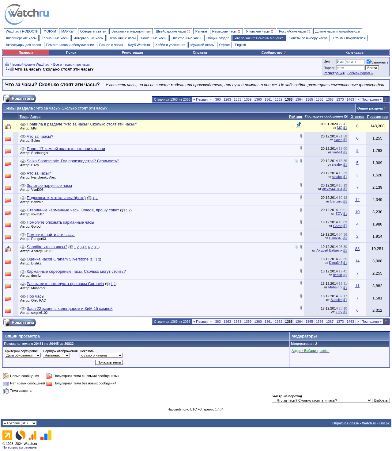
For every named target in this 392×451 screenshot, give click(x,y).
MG (35, 128)
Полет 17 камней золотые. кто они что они (66, 148)
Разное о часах (111, 45)
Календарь (354, 52)
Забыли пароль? (360, 73)
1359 (247, 99)
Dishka (38, 263)
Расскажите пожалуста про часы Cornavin (65, 283)
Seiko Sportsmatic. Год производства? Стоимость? (73, 161)
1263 (227, 99)
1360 (258, 99)
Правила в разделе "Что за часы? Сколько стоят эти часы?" (82, 124)
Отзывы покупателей (349, 38)
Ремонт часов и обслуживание (70, 45)
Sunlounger (41, 153)
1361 (268, 99)
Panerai (201, 31)
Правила (26, 52)
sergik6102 (41, 312)
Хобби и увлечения (170, 45)
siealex (337, 164)
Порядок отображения (60, 351)
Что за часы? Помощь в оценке (259, 38)
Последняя (372, 99)
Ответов (357, 116)
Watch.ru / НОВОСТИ (22, 31)
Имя (326, 62)
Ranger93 (40, 239)
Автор (35, 116)
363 (218, 99)
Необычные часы (122, 38)
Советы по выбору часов (308, 38)
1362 (278, 99)
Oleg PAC (40, 300)
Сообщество (273, 52)
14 (357, 199)
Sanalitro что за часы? (47, 247)
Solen (37, 140)
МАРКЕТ (68, 31)
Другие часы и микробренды (337, 31)
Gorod (37, 226)
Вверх (384, 423)
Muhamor (39, 288)
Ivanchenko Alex (45, 177)
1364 (299, 99)
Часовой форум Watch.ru (29, 64)
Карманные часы (55, 38)
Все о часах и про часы (71, 64)
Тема (24, 116)
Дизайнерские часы (21, 38)
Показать (87, 351)
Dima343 (335, 238)
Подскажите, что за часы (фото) (56, 197)
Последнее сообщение (324, 116)
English (240, 45)
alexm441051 (332, 189)
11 (357, 285)
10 (357, 212)
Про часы (35, 296)
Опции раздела (370, 108)
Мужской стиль (202, 45)
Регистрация (132, 52)
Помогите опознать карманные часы (60, 222)
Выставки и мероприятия (131, 31)
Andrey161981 (43, 251)
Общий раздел (217, 38)
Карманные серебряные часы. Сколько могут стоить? (76, 271)
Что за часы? (39, 173)
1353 (237, 99)
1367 (330, 99)
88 (357, 248)
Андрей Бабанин (329, 250)
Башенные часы (153, 38)
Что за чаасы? (40, 136)
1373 (340, 99)
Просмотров (377, 116)
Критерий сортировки (21, 351)
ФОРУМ (50, 31)
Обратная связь (345, 423)
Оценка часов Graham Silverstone (58, 259)
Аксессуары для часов (23, 45)
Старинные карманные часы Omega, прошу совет (73, 210)
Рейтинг (295, 116)
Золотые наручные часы (49, 185)
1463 (350, 99)
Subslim (336, 300)
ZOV (339, 213)
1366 (319, 99)
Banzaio (39, 202)
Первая (200, 99)
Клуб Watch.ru (139, 45)
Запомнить (377, 62)
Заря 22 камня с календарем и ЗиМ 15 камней (69, 308)
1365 (309, 99)
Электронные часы (186, 38)
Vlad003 (39, 189)
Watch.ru (369, 423)
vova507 (39, 214)
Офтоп (224, 45)
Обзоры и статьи (93, 31)
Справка (200, 52)
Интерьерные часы (89, 38)
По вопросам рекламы (20, 447)
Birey (36, 165)
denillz (37, 275)
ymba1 (337, 152)
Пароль (329, 68)
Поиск (71, 52)
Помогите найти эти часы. (51, 234)
